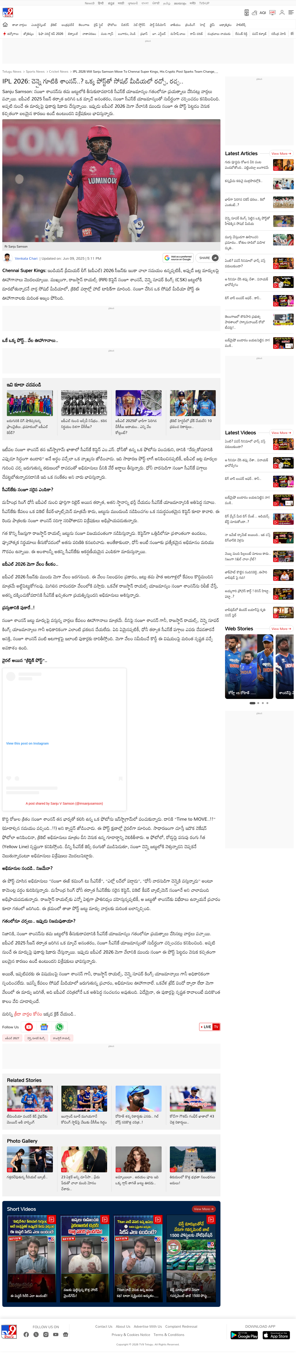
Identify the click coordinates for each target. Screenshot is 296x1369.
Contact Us (103, 1326)
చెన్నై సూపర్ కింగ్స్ (36, 1038)
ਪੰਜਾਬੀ (156, 2)
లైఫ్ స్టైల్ (98, 25)
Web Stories (239, 628)
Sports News (35, 71)
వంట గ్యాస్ (107, 33)
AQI (263, 13)
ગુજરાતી (133, 2)
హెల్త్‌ (202, 25)
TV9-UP (204, 2)
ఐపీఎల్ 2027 (12, 1038)
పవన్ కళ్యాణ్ (259, 33)
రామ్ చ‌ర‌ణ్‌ (196, 33)
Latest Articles (241, 153)
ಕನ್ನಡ (111, 2)
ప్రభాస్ (144, 33)
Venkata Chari (26, 258)
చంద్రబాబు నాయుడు (219, 33)
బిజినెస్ (125, 25)
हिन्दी (101, 2)
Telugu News (11, 71)
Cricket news (58, 71)
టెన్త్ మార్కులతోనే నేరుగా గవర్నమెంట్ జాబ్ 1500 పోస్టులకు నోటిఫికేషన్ (191, 1293)
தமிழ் (166, 2)
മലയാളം (180, 2)
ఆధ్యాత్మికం (226, 25)
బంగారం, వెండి (127, 33)
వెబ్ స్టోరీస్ (139, 25)
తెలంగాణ (84, 25)
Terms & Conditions (169, 1335)
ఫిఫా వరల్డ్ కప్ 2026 (51, 33)
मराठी (121, 2)
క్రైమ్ (212, 25)
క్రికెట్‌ (54, 25)
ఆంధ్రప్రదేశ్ (68, 25)
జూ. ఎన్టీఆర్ (159, 33)
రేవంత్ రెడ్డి (241, 33)
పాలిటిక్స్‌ (241, 25)
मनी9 (193, 2)
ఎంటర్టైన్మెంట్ (38, 25)
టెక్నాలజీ (73, 33)
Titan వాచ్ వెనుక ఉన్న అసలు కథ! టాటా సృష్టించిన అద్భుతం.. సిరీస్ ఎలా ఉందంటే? (136, 1293)
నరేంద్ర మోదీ (278, 33)
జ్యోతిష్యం (29, 33)
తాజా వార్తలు (19, 25)
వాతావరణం (89, 33)
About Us (123, 1326)
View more (204, 1209)
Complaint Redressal (181, 1326)
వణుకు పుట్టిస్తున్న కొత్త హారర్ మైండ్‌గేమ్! (81, 1293)
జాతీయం (176, 25)
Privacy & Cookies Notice (131, 1335)
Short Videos (21, 1209)
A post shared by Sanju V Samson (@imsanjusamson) (64, 803)
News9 (90, 2)
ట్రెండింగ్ (190, 25)
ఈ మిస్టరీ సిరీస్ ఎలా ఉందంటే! (29, 1296)
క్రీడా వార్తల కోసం (28, 1013)
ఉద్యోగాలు (13, 33)
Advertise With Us (148, 1326)
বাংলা (145, 2)
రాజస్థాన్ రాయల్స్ (61, 1038)
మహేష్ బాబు (178, 33)
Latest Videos (240, 432)
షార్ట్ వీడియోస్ (158, 25)
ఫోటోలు (112, 25)
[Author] (7, 258)
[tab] (252, 703)
